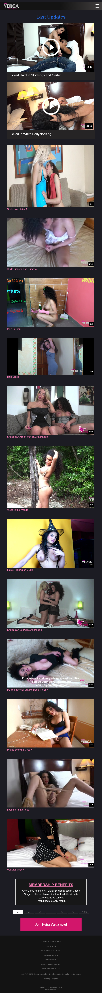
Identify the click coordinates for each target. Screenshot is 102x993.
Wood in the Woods (17, 510)
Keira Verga (57, 987)
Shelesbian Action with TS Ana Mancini (27, 437)
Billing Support (51, 979)
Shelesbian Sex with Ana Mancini (24, 630)
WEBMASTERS (51, 955)
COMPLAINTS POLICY (51, 964)
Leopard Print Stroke (18, 809)
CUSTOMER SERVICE (51, 951)
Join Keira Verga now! (51, 924)
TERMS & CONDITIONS (51, 942)
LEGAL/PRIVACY (51, 946)
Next (84, 912)
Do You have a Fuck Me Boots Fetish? (27, 689)
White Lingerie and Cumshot (22, 269)
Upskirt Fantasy (15, 869)
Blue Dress (13, 377)
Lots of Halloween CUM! (20, 570)
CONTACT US (51, 960)
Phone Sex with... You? (19, 749)
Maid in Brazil (14, 329)
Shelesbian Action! (17, 209)
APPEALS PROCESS (51, 969)
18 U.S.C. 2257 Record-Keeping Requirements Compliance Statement (51, 974)
